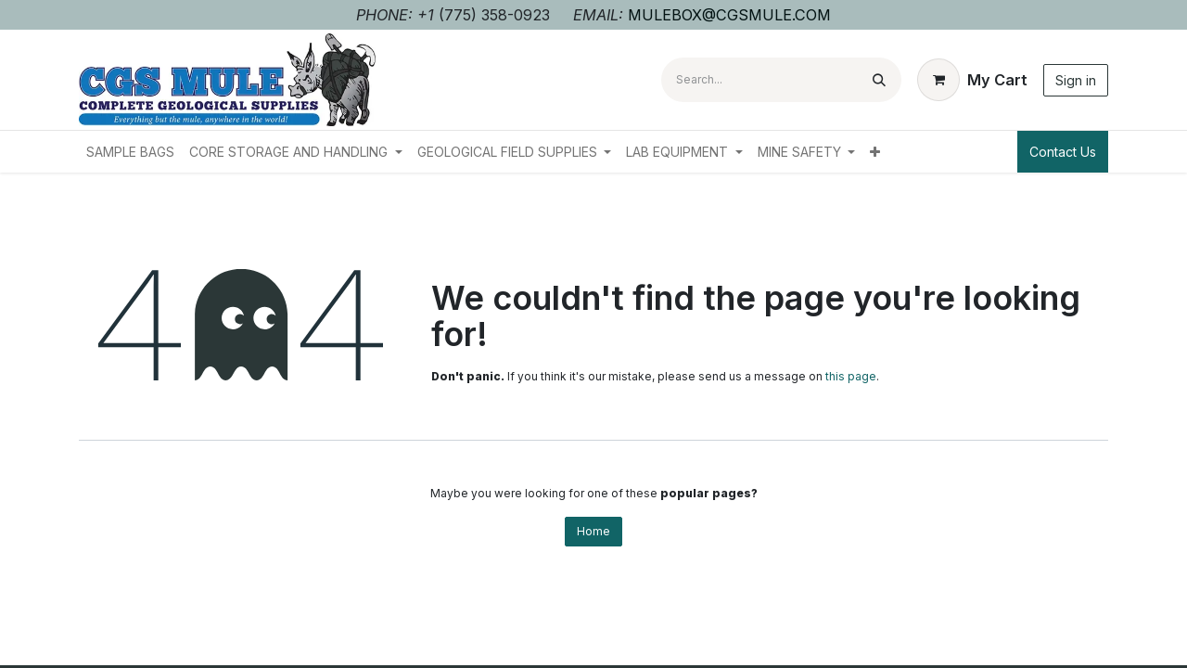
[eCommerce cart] (972, 80)
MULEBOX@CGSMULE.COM (729, 15)
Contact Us (1062, 152)
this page (850, 376)
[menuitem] (130, 152)
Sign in (1075, 80)
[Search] (879, 80)
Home (593, 531)
